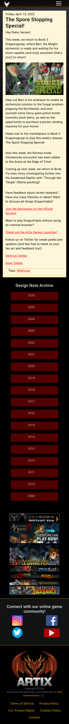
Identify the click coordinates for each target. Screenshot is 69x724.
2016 (31, 413)
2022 (31, 342)
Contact (34, 717)
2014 (31, 437)
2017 (31, 401)
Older (31, 496)
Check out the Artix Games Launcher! (31, 232)
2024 (31, 319)
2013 (31, 448)
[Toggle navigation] (7, 4)
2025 (31, 307)
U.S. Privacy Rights (21, 710)
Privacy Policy (49, 703)
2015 (31, 425)
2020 (31, 366)
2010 (31, 484)
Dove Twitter (14, 263)
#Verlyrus (23, 270)
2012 (31, 460)
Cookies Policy (50, 710)
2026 (31, 295)
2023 (31, 330)
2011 (31, 472)
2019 (31, 378)
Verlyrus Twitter (16, 256)
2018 (31, 390)
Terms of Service (22, 703)
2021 (31, 354)
